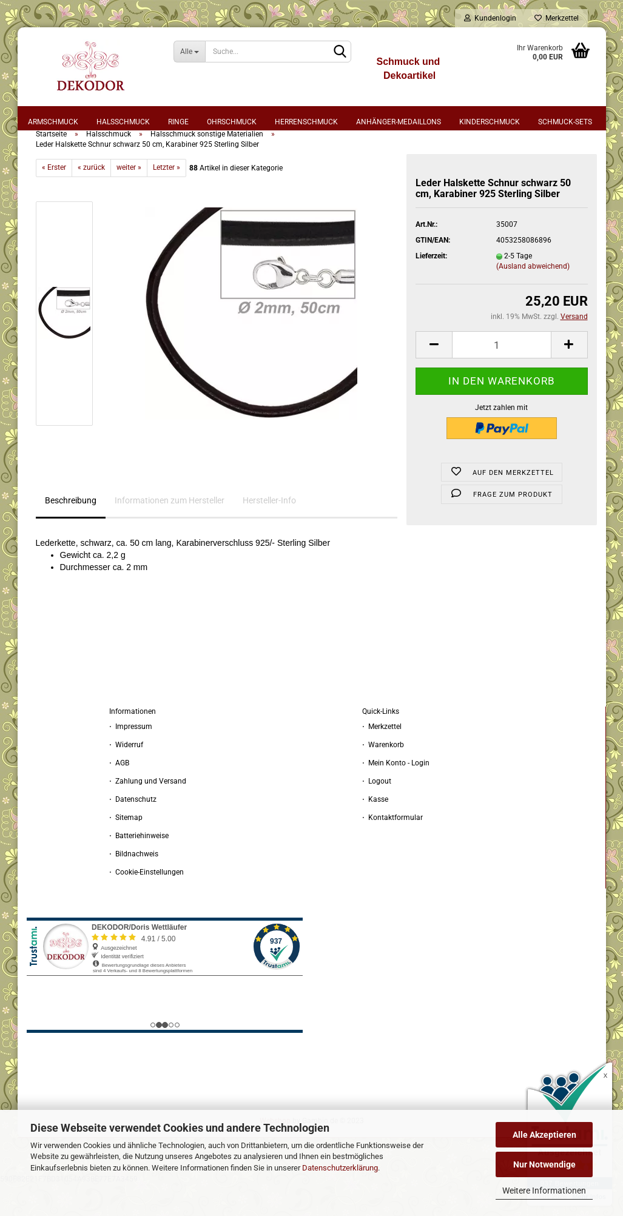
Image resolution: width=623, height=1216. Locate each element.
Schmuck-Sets (565, 122)
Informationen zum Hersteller (169, 532)
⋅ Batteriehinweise (139, 866)
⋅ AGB (119, 794)
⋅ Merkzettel (382, 757)
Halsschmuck (123, 122)
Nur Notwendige (544, 1164)
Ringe (178, 122)
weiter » (128, 199)
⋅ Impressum (130, 757)
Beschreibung (70, 532)
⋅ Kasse (375, 830)
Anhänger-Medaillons (398, 122)
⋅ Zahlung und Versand (147, 812)
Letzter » (166, 199)
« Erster (54, 199)
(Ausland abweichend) (533, 298)
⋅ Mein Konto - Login (395, 794)
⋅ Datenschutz (133, 830)
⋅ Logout (376, 812)
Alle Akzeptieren (544, 1135)
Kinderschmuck (489, 122)
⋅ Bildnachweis (133, 885)
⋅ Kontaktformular (392, 848)
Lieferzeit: (431, 287)
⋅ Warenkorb (383, 775)
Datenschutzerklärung (340, 1167)
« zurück (91, 199)
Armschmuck (53, 122)
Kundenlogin (490, 18)
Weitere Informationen (544, 1190)
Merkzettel (556, 18)
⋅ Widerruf (126, 775)
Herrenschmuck (306, 122)
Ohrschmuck (232, 122)
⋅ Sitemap (126, 848)
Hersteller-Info (269, 532)
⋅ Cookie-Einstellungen (146, 903)
